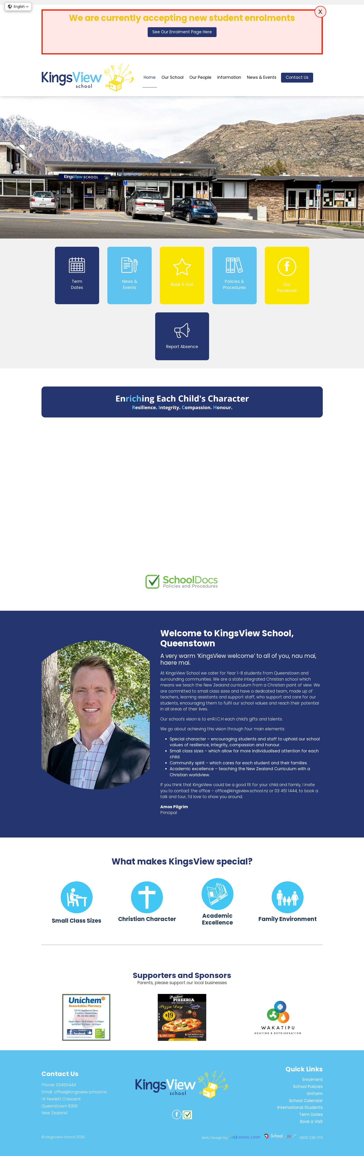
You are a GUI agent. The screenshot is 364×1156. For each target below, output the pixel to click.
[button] (18, 6)
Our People (200, 77)
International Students (300, 1107)
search (320, 77)
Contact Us (297, 77)
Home (150, 77)
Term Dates (311, 1114)
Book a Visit (311, 1121)
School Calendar (306, 1100)
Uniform (315, 1093)
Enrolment (312, 1079)
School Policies (308, 1086)
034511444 (66, 1085)
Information (229, 77)
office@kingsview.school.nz (80, 1092)
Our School (172, 77)
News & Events (261, 77)
